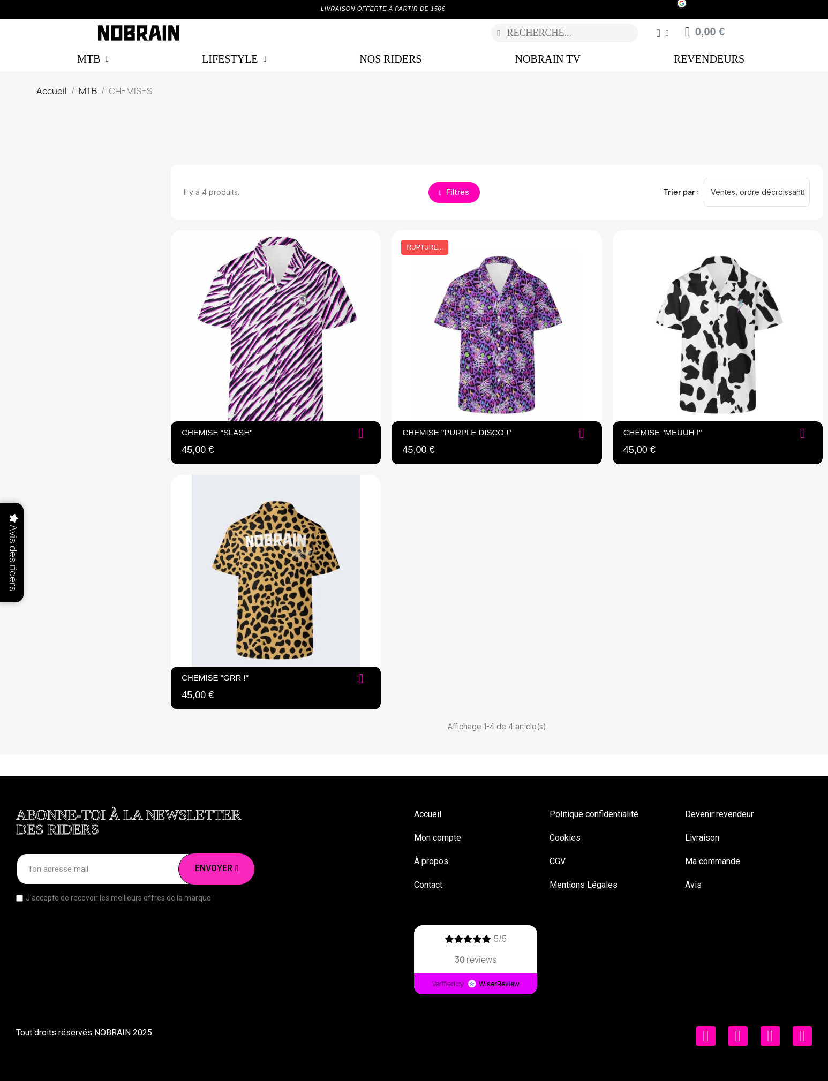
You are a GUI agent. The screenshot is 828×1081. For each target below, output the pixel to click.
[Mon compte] (662, 33)
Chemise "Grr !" (215, 677)
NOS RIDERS (390, 59)
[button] (454, 192)
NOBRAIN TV (547, 59)
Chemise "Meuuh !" (662, 432)
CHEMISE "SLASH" (217, 432)
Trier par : (681, 192)
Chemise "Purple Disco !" (456, 432)
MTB (93, 59)
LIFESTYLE (234, 59)
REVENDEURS (709, 59)
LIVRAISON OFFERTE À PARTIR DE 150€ (383, 8)
